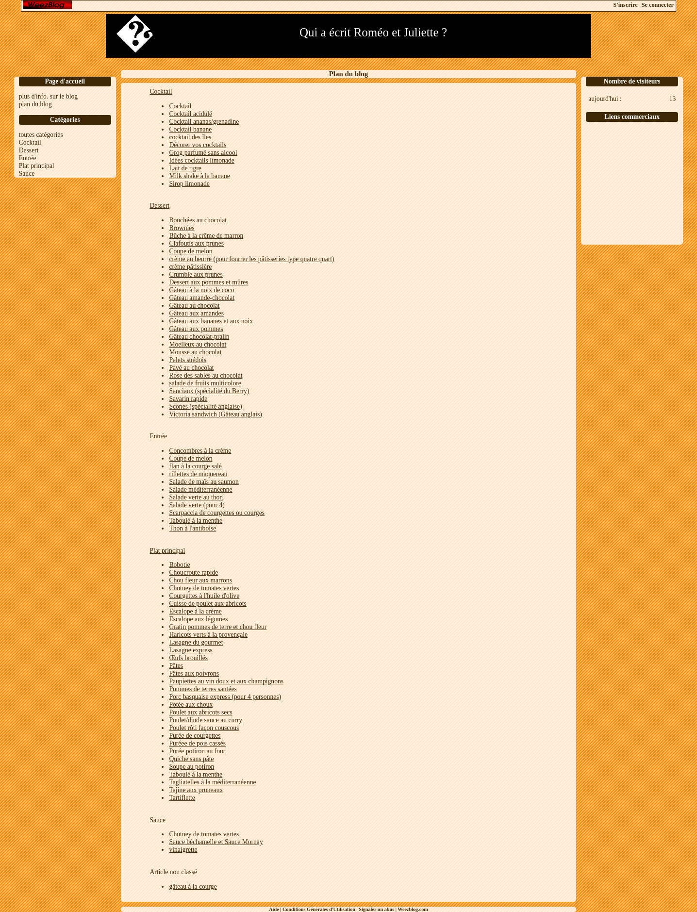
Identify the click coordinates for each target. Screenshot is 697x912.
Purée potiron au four (197, 751)
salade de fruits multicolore (205, 383)
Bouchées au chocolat (198, 220)
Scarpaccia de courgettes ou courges (217, 512)
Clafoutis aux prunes (196, 243)
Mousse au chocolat (195, 352)
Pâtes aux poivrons (194, 673)
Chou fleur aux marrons (200, 580)
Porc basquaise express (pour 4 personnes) (225, 696)
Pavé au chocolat (191, 367)
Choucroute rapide (193, 572)
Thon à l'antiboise (192, 528)
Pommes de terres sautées (202, 689)
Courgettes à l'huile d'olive (204, 595)
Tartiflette (182, 797)
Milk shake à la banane (199, 176)
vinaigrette (183, 849)
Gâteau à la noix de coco (201, 290)
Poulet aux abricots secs (200, 712)
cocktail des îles (190, 137)
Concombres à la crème (200, 450)
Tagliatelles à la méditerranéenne (212, 782)
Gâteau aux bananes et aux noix (211, 321)
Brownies (181, 228)
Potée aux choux (191, 704)
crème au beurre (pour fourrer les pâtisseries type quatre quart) (251, 259)
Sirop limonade (189, 183)
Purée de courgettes (194, 735)
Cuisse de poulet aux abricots (207, 603)
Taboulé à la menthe (195, 520)
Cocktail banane (190, 129)
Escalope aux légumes (198, 619)
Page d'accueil (65, 81)
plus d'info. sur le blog (48, 96)
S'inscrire (626, 4)
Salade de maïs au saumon (203, 481)
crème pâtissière (190, 266)
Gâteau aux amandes (196, 313)
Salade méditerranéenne (200, 489)
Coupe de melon (190, 251)
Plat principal (36, 165)
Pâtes (176, 665)
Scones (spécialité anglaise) (205, 406)
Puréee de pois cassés (197, 743)
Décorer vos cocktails (197, 145)
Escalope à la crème (195, 611)
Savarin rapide (188, 398)
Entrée (27, 158)
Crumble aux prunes (195, 274)
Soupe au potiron (191, 766)
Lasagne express (190, 650)
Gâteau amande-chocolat (201, 297)
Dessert (29, 150)
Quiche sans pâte (191, 759)
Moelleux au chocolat (197, 344)
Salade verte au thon (196, 497)
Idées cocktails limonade (201, 160)
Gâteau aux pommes (196, 328)
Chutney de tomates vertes (204, 588)
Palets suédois (187, 360)
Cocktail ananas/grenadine (204, 121)
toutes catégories (41, 134)
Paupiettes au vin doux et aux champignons (226, 681)
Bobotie (179, 564)
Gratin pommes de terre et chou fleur (217, 626)
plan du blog (35, 104)
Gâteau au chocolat (194, 305)
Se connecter (658, 4)
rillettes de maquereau (198, 474)
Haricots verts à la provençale (208, 634)
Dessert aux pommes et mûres (208, 282)
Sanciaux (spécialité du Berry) (209, 391)
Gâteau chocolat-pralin (199, 336)
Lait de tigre (185, 168)
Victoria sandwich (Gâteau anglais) (215, 414)
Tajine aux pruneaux (196, 790)
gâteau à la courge (192, 886)
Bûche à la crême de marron (206, 235)
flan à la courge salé (195, 466)
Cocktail (30, 142)
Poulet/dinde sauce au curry (205, 720)
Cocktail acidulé (190, 113)
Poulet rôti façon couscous (204, 727)
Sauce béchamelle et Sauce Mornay (216, 842)
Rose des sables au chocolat (205, 375)
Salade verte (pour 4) (196, 505)
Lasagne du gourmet (196, 642)
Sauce (26, 173)
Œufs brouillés (188, 658)
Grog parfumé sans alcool (203, 152)
